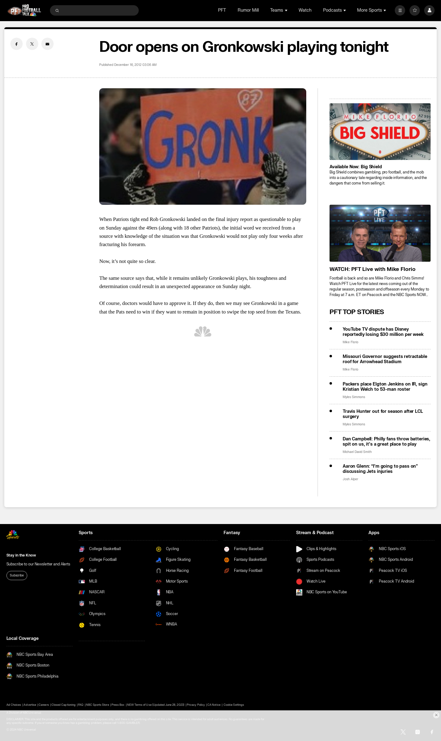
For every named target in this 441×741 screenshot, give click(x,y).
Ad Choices (13, 705)
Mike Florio (350, 342)
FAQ (80, 705)
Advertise (30, 705)
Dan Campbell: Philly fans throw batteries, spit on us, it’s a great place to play (386, 441)
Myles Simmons (354, 397)
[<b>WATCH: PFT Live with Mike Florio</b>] (380, 233)
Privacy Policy (196, 705)
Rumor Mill (248, 10)
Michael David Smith (357, 452)
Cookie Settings (234, 705)
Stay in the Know (21, 555)
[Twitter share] (32, 44)
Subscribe (17, 575)
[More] (400, 10)
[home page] (24, 10)
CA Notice (213, 705)
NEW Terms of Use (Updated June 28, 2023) (155, 705)
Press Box (117, 705)
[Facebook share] (16, 44)
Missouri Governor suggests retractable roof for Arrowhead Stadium (385, 359)
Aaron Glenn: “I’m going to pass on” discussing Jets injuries (380, 469)
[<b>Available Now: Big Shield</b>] (380, 131)
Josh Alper (350, 479)
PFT (222, 10)
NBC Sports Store (97, 705)
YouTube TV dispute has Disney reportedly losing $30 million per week (383, 332)
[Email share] (47, 44)
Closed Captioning (63, 705)
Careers (44, 705)
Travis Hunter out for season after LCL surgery (383, 414)
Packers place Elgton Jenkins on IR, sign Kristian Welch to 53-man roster (385, 387)
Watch (305, 10)
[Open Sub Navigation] (286, 10)
